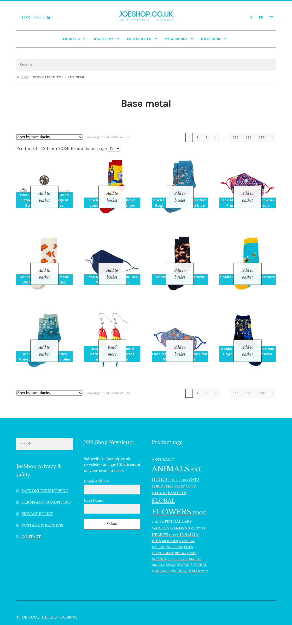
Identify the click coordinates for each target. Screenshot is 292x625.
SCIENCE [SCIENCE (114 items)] (159, 540)
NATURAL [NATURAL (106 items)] (187, 522)
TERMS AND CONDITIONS (46, 484)
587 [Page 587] (262, 137)
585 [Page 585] (236, 137)
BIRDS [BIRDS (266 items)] (159, 461)
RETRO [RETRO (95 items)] (180, 534)
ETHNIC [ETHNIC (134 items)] (159, 474)
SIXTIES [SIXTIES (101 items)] (195, 540)
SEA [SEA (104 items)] (171, 540)
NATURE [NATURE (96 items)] (158, 528)
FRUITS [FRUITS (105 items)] (158, 503)
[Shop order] (49, 137)
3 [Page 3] (206, 137)
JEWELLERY (103, 39)
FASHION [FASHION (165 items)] (177, 474)
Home (25, 77)
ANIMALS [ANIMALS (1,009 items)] (170, 450)
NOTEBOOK (211, 39)
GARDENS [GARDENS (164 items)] (180, 509)
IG (250, 17)
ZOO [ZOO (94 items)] (204, 552)
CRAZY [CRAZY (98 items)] (180, 468)
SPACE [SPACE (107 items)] (171, 546)
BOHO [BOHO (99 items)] (173, 461)
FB (261, 17)
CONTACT (31, 518)
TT (271, 17)
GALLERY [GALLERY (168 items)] (182, 502)
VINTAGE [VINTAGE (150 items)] (161, 552)
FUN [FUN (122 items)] (168, 503)
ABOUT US (71, 39)
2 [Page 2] (198, 137)
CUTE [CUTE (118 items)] (191, 468)
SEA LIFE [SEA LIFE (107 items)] (181, 540)
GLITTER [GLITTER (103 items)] (198, 509)
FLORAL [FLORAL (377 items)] (163, 482)
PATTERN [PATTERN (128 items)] (174, 528)
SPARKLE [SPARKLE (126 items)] (185, 546)
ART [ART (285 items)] (196, 451)
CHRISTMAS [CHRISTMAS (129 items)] (163, 468)
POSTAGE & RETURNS (42, 507)
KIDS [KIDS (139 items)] (156, 523)
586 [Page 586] (248, 137)
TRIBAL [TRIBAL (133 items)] (200, 546)
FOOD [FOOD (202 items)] (199, 494)
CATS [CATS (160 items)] (194, 461)
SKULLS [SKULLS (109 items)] (158, 546)
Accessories (139, 39)
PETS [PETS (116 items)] (188, 528)
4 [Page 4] (216, 137)
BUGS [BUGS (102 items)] (183, 461)
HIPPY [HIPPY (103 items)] (174, 516)
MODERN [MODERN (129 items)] (170, 523)
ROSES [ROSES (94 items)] (192, 534)
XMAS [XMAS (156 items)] (194, 552)
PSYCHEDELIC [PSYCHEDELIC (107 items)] (163, 534)
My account (176, 39)
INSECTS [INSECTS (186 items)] (189, 516)
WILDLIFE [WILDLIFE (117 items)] (179, 552)
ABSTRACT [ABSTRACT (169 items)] (163, 441)
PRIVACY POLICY (37, 495)
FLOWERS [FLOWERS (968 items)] (171, 493)
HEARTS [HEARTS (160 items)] (160, 516)
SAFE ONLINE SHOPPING (45, 472)
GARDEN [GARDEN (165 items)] (160, 509)
